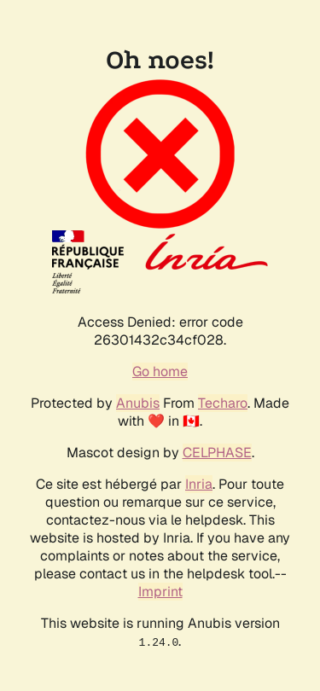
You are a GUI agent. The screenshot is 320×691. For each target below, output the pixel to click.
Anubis (138, 403)
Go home (160, 371)
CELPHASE (217, 453)
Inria (198, 484)
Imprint (160, 592)
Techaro (222, 403)
